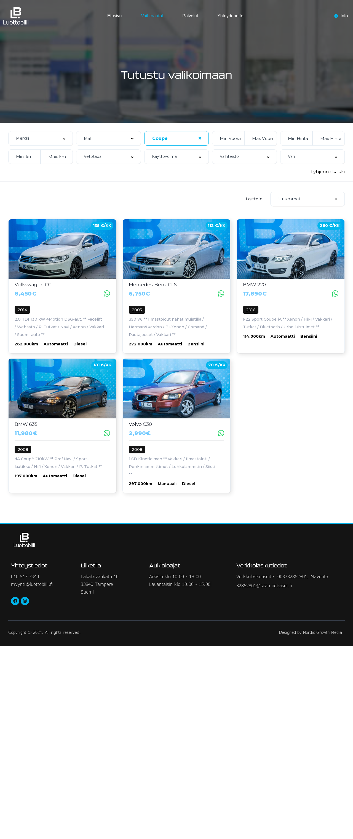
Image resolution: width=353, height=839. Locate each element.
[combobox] (40, 138)
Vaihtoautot (152, 15)
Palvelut (190, 15)
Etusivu (114, 15)
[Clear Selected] (200, 138)
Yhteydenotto (230, 15)
